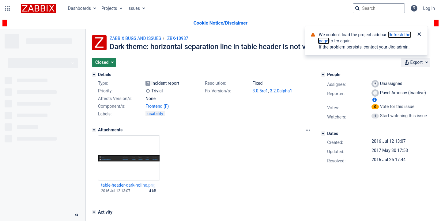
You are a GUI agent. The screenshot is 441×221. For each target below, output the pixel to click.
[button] (7, 8)
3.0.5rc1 (260, 90)
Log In (429, 8)
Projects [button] (109, 8)
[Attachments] (94, 130)
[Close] (419, 35)
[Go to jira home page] (38, 8)
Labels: (104, 113)
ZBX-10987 (177, 38)
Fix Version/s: (218, 90)
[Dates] (323, 133)
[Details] (94, 74)
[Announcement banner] (220, 23)
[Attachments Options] (308, 130)
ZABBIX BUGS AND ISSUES (135, 38)
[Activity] (94, 212)
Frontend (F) (157, 106)
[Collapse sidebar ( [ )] (76, 214)
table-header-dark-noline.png (128, 185)
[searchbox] (379, 8)
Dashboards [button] (79, 8)
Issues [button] (133, 8)
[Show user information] (374, 99)
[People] (323, 74)
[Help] (414, 8)
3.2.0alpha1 (281, 90)
